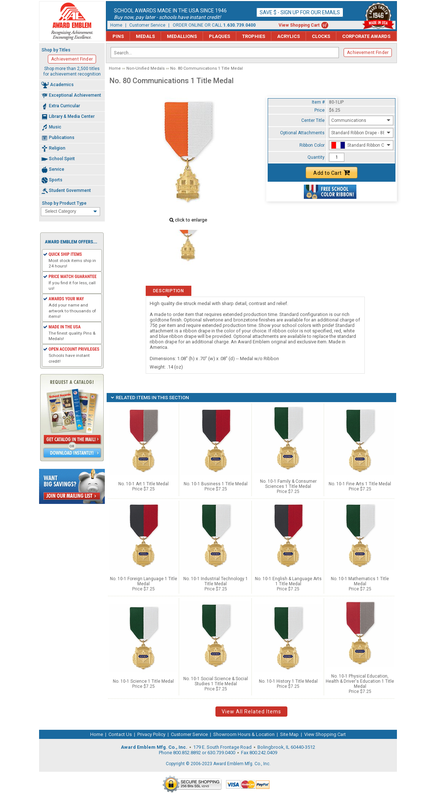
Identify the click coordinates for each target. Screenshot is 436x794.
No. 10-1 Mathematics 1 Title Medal (360, 581)
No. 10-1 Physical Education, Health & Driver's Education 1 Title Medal (360, 681)
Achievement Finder (368, 52)
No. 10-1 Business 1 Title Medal (216, 483)
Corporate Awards (366, 36)
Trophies (253, 36)
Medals (145, 36)
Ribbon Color (312, 145)
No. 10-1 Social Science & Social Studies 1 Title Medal (215, 681)
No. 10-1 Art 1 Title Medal (143, 483)
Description (168, 290)
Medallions (182, 36)
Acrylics (288, 36)
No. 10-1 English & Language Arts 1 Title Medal (288, 581)
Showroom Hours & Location (244, 734)
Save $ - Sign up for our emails (300, 12)
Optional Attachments (302, 132)
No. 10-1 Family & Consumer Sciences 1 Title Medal (288, 484)
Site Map (289, 734)
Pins (118, 36)
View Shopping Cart (299, 25)
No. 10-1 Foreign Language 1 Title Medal (143, 581)
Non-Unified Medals (145, 68)
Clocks (321, 36)
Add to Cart (331, 172)
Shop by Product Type (64, 203)
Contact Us (120, 734)
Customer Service (147, 25)
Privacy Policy (151, 734)
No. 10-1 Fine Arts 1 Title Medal (360, 483)
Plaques (219, 36)
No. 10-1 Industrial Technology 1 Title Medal (215, 581)
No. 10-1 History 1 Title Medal (288, 681)
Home (116, 25)
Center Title (313, 120)
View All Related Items (251, 711)
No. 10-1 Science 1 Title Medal (143, 681)
